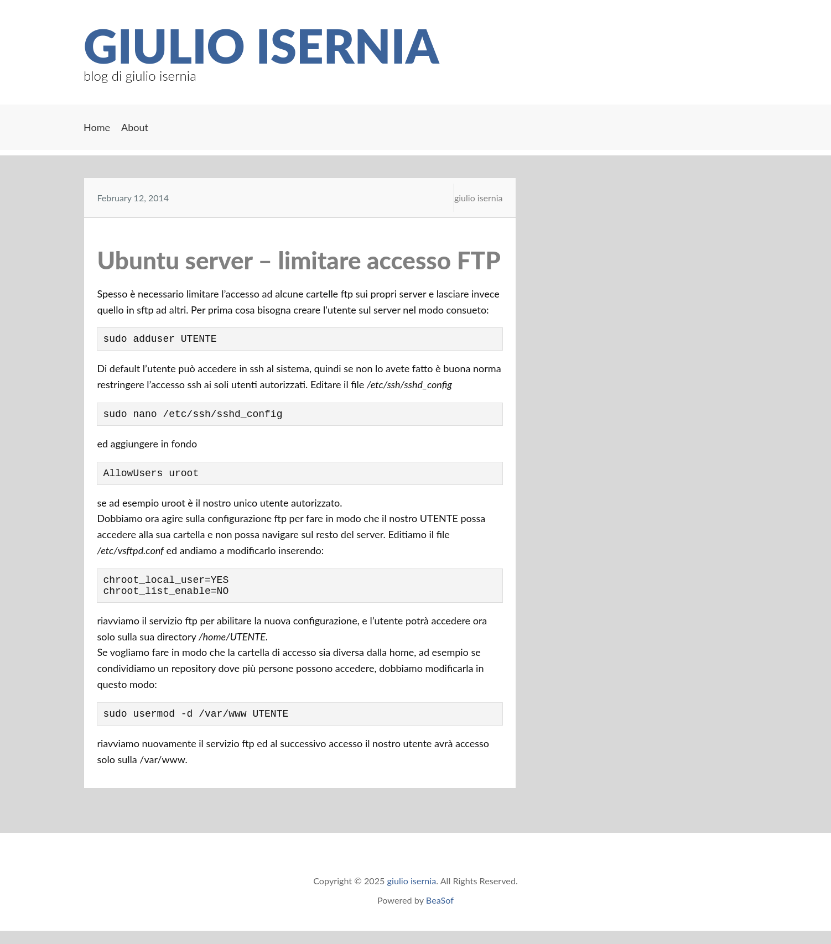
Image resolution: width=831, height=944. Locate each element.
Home (97, 127)
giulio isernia (261, 45)
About (134, 127)
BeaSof (440, 913)
